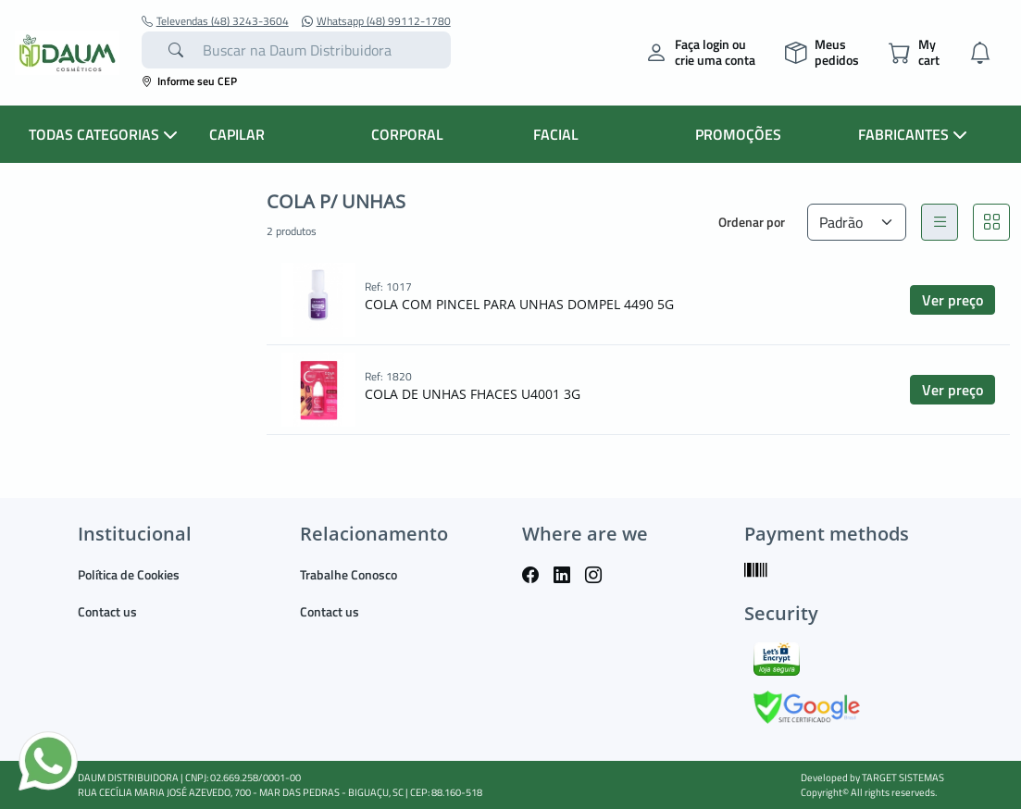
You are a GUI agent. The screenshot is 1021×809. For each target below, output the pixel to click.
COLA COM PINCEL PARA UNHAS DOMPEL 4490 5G (519, 304)
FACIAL (556, 134)
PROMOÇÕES (738, 134)
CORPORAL (407, 134)
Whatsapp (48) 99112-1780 (376, 21)
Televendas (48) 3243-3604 (215, 21)
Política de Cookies (129, 574)
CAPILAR (237, 134)
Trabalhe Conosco (348, 574)
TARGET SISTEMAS (903, 777)
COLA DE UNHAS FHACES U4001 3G (472, 394)
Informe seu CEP (189, 81)
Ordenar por (751, 221)
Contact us (107, 611)
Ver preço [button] (952, 300)
